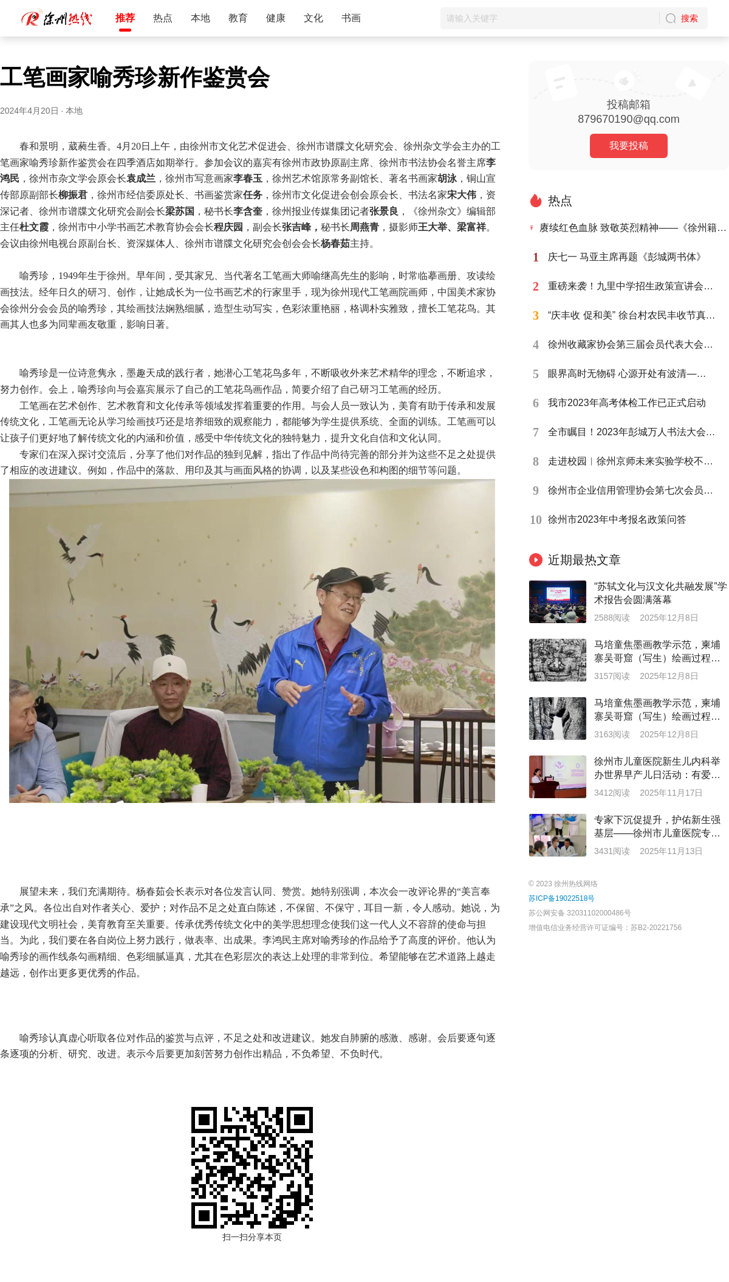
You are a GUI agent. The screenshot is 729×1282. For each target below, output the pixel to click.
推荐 (125, 18)
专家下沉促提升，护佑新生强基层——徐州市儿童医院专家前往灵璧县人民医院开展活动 (657, 827)
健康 (276, 18)
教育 (238, 18)
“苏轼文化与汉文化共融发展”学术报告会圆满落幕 (660, 593)
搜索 (689, 18)
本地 (200, 18)
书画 (351, 18)
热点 (163, 18)
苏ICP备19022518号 (562, 898)
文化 (313, 18)
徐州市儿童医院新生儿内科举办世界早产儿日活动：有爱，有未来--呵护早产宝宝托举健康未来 (660, 769)
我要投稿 (628, 145)
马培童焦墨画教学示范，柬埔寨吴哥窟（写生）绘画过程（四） (657, 652)
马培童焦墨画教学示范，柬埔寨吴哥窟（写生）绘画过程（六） (657, 710)
